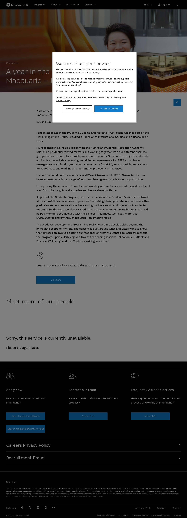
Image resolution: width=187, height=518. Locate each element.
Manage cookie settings (78, 108)
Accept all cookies (109, 108)
